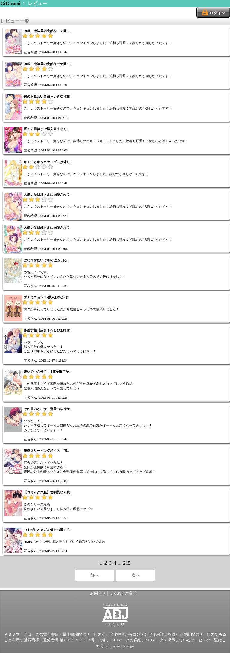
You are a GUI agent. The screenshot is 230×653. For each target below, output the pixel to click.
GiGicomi (11, 3)
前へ (94, 575)
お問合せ (98, 593)
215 (126, 563)
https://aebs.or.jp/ (121, 646)
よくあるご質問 (123, 593)
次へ (135, 575)
